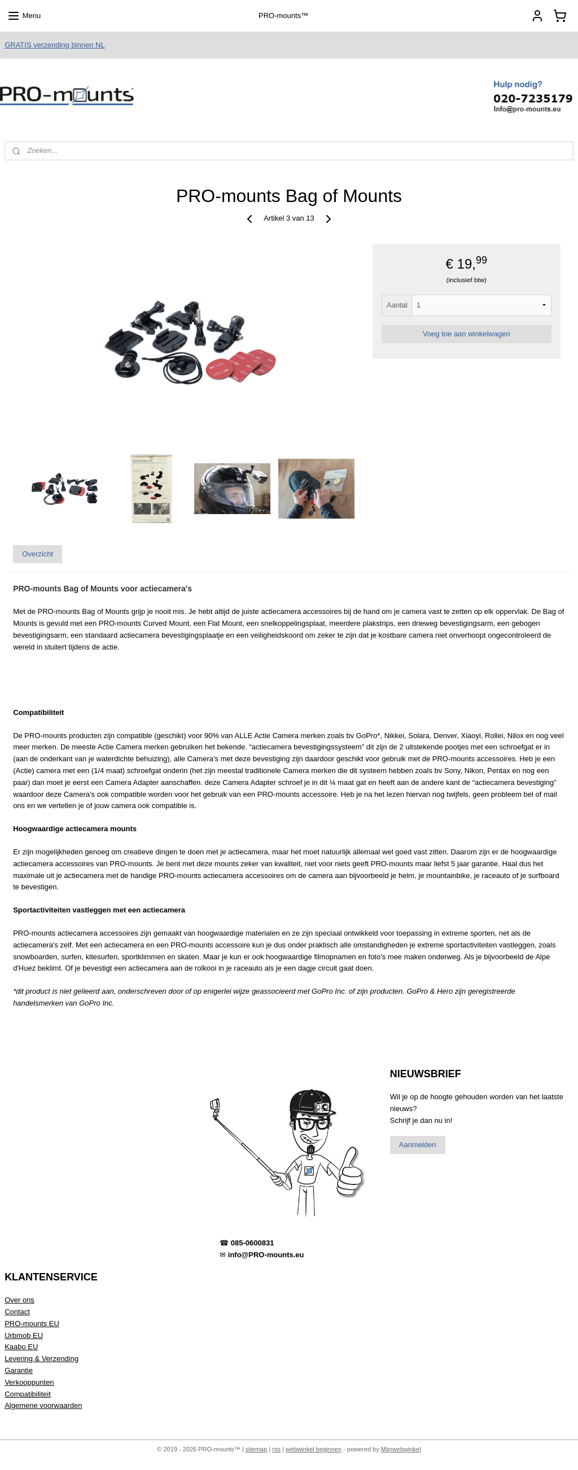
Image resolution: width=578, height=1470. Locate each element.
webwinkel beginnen (313, 1449)
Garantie (19, 1370)
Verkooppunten (29, 1382)
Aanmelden (417, 1144)
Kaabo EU (21, 1346)
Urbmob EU (24, 1335)
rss (276, 1449)
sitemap (257, 1449)
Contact (17, 1311)
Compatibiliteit (28, 1394)
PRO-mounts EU (32, 1323)
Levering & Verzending (41, 1358)
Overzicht (37, 554)
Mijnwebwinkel (401, 1449)
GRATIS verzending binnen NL (55, 45)
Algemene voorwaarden (43, 1405)
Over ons (19, 1300)
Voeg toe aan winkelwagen (466, 334)
